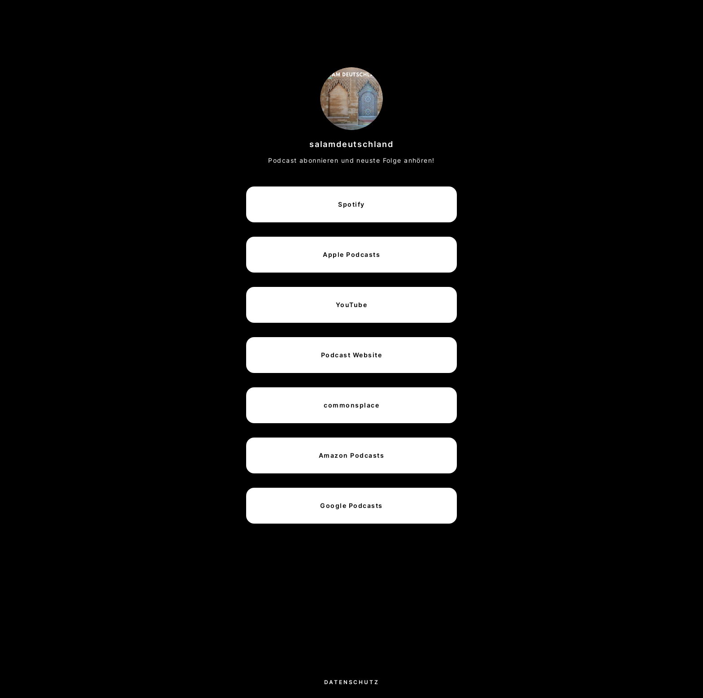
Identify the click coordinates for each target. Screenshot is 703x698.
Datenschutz (351, 682)
